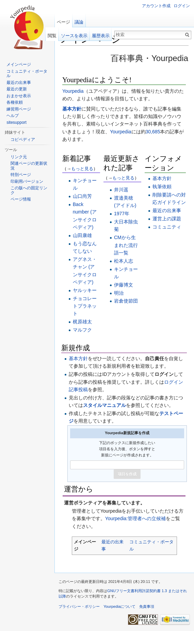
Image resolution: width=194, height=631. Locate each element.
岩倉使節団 (126, 301)
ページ (63, 22)
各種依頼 (14, 102)
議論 (79, 22)
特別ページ (21, 174)
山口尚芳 (82, 196)
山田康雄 (82, 235)
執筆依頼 (162, 186)
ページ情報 (21, 199)
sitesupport (16, 122)
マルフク (82, 330)
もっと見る (82, 168)
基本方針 (71, 109)
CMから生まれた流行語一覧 (126, 245)
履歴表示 (101, 35)
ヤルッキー (85, 290)
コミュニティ (166, 227)
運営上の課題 (166, 218)
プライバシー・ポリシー (79, 606)
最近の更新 (16, 89)
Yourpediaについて (119, 606)
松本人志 (123, 261)
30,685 (153, 131)
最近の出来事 (166, 210)
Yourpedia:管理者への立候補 (135, 518)
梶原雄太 (82, 321)
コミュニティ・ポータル (26, 73)
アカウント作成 (156, 5)
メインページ (18, 64)
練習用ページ (18, 109)
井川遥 (121, 189)
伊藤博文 (123, 285)
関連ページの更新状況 (29, 166)
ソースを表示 (74, 35)
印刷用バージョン (27, 181)
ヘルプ (12, 115)
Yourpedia (73, 91)
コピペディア (23, 139)
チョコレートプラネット (85, 306)
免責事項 (146, 606)
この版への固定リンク (29, 190)
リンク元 (19, 157)
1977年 (121, 213)
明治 (119, 293)
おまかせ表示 (18, 95)
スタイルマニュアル (104, 405)
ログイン (182, 5)
